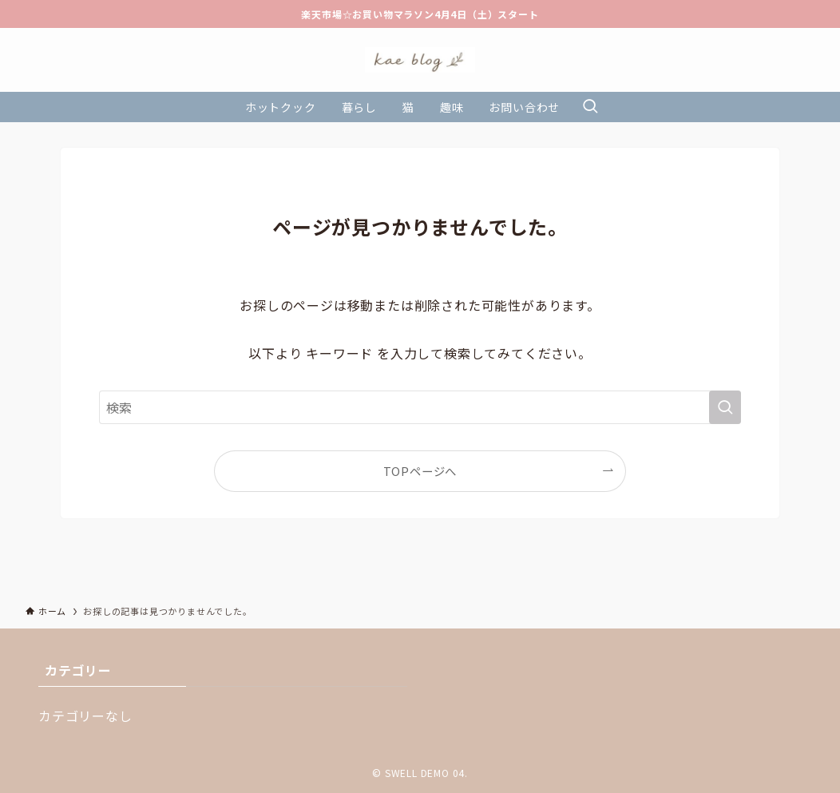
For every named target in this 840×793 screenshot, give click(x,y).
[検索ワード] (420, 407)
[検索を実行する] (725, 407)
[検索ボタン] (590, 107)
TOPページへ (420, 470)
